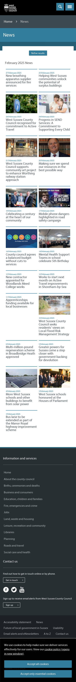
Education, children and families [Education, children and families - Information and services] (23, 499)
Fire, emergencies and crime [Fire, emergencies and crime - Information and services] (20, 505)
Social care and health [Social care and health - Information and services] (17, 552)
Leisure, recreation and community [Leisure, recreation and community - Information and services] (25, 525)
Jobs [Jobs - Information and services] (6, 512)
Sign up (13, 605)
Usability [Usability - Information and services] (58, 628)
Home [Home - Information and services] (7, 472)
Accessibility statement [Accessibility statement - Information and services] (17, 622)
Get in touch (15, 580)
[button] (69, 7)
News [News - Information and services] (39, 622)
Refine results (38, 53)
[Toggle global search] (60, 7)
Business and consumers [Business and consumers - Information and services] (18, 492)
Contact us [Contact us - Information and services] (62, 633)
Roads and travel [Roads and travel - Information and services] (14, 545)
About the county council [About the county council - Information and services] (19, 479)
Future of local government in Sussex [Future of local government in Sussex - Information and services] (26, 628)
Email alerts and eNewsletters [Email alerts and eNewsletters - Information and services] (21, 633)
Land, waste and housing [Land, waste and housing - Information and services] (19, 519)
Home (8, 22)
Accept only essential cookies (38, 673)
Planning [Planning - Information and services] (9, 539)
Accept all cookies (38, 664)
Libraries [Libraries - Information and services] (9, 532)
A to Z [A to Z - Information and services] (47, 633)
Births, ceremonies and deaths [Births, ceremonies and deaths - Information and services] (22, 485)
